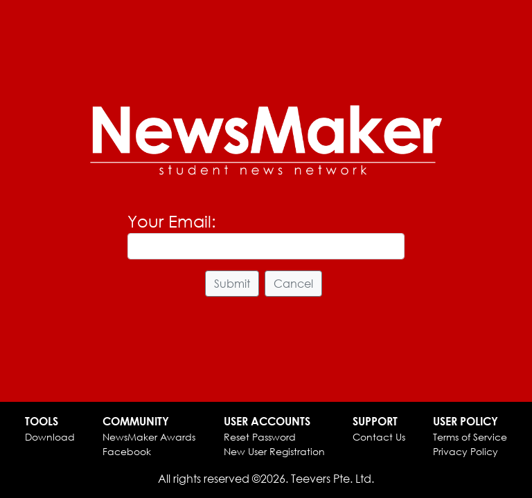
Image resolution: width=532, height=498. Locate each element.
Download (50, 436)
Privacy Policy (465, 451)
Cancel (293, 283)
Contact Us (379, 436)
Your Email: (171, 220)
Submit (232, 283)
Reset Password (260, 436)
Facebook (127, 451)
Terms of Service (470, 436)
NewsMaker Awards (149, 436)
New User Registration (274, 451)
